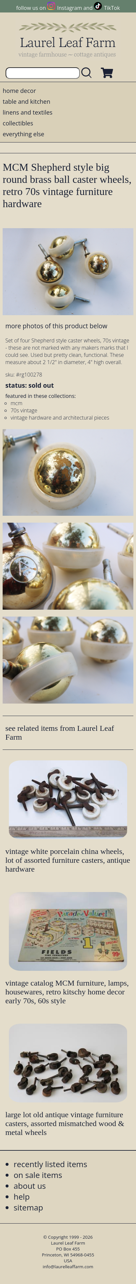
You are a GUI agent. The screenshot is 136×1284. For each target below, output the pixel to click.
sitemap (28, 1207)
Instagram (69, 7)
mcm (16, 403)
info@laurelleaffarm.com (68, 1267)
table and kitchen (26, 101)
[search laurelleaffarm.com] (88, 73)
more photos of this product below (56, 325)
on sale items (37, 1174)
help (21, 1196)
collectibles (18, 123)
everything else (23, 134)
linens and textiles (27, 112)
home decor (19, 91)
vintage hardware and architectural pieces (60, 417)
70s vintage (24, 410)
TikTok (112, 7)
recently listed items (50, 1164)
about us (29, 1185)
